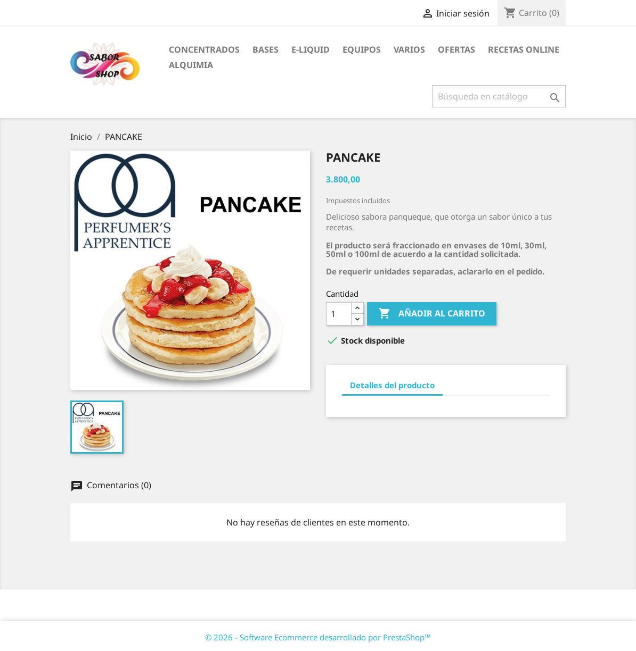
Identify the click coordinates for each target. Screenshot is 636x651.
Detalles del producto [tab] (392, 385)
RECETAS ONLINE (523, 49)
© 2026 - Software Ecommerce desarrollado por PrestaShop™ (318, 637)
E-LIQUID (310, 49)
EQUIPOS (362, 49)
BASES (265, 49)
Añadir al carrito (431, 314)
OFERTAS (456, 49)
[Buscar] (499, 96)
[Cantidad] (339, 314)
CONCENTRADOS (204, 49)
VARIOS (409, 49)
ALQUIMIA (191, 65)
